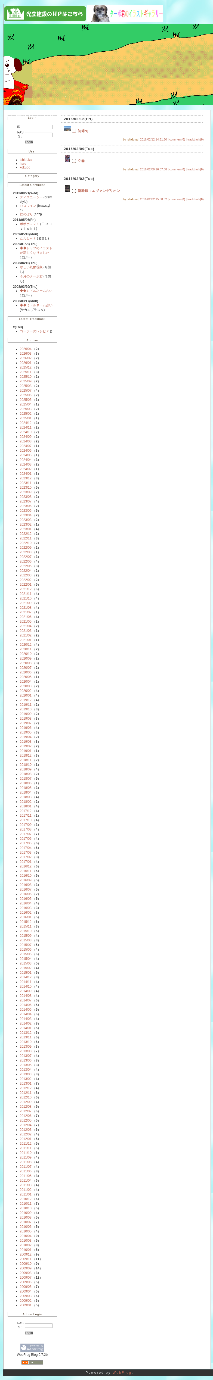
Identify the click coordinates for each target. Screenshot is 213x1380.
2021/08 (26, 608)
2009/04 (26, 1291)
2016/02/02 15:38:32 (153, 199)
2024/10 (26, 432)
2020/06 (26, 672)
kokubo (25, 167)
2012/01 (26, 1139)
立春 (81, 161)
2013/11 (26, 1037)
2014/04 (26, 1014)
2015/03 (26, 963)
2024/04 (26, 460)
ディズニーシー (32, 197)
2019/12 (26, 700)
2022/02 (26, 580)
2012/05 (26, 1120)
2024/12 (26, 423)
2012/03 (26, 1130)
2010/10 (26, 1208)
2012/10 (26, 1097)
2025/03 (26, 409)
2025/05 (26, 400)
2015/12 (26, 922)
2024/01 (26, 474)
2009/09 (26, 1268)
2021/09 (26, 603)
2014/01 (26, 1028)
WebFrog (122, 1373)
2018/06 (26, 783)
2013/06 (26, 1060)
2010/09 (26, 1213)
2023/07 (26, 501)
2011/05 (26, 1176)
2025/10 (26, 377)
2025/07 (26, 390)
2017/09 (26, 825)
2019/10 (26, 709)
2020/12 (26, 645)
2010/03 (26, 1240)
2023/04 (26, 515)
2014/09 (26, 991)
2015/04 (26, 959)
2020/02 (26, 691)
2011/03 (26, 1185)
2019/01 (26, 751)
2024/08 (26, 441)
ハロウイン (28, 206)
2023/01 (26, 529)
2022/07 (26, 557)
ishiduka (26, 160)
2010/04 (26, 1236)
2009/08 (26, 1273)
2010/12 (26, 1199)
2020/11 (26, 649)
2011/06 (26, 1171)
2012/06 (26, 1116)
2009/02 (26, 1301)
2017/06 (26, 839)
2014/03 (26, 1019)
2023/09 (26, 492)
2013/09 (26, 1046)
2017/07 (26, 834)
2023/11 (26, 483)
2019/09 (26, 714)
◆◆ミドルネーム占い (36, 291)
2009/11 (26, 1259)
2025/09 (26, 381)
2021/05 (26, 621)
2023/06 (26, 506)
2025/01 (26, 418)
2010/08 (26, 1217)
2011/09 (26, 1157)
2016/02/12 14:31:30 (153, 139)
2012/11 (26, 1093)
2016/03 (26, 908)
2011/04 (26, 1180)
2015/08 (26, 940)
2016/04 (26, 903)
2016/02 (26, 912)
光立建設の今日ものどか (37, 114)
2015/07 (26, 945)
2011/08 (26, 1162)
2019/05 (26, 732)
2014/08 (26, 996)
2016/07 (26, 889)
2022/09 (26, 547)
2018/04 (26, 792)
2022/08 (26, 552)
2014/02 (26, 1023)
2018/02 (26, 802)
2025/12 (26, 367)
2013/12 (26, 1033)
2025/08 (26, 386)
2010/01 (26, 1250)
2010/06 (26, 1227)
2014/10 (26, 986)
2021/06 (26, 617)
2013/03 (26, 1074)
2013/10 (26, 1042)
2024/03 (26, 464)
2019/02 (26, 746)
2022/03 (26, 575)
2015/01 (26, 973)
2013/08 (26, 1051)
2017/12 (26, 811)
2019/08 (26, 718)
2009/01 (26, 1305)
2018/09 (26, 769)
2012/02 (26, 1134)
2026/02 (26, 358)
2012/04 (26, 1125)
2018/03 (26, 797)
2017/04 (26, 848)
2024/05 (26, 455)
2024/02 (26, 469)
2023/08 (26, 497)
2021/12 (26, 589)
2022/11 (26, 538)
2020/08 (26, 663)
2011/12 (26, 1143)
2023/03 (26, 520)
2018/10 (26, 765)
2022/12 (26, 534)
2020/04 (26, 681)
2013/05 (26, 1065)
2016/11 (26, 871)
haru (23, 164)
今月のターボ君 (32, 276)
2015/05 (26, 954)
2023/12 (26, 478)
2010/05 (26, 1231)
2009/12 (26, 1254)
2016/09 (26, 880)
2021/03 (26, 631)
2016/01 (26, 917)
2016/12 (26, 866)
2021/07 (26, 612)
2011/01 (26, 1194)
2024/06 (26, 450)
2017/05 (26, 843)
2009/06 (26, 1282)
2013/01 (26, 1083)
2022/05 (26, 566)
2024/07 (26, 446)
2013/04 (26, 1070)
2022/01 (26, 584)
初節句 (83, 131)
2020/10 (26, 654)
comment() (177, 139)
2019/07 (26, 723)
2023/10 (26, 487)
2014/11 (26, 982)
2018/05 (26, 788)
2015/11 (26, 926)
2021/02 (26, 635)
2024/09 (26, 437)
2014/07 (26, 1000)
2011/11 (26, 1148)
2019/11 (26, 705)
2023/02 (26, 524)
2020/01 (26, 695)
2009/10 (26, 1264)
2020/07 (26, 668)
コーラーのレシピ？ (35, 331)
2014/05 (26, 1009)
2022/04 (26, 571)
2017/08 (26, 829)
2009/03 (26, 1296)
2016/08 (26, 885)
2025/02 (26, 414)
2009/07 (26, 1277)
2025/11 (26, 372)
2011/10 (26, 1153)
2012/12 (26, 1088)
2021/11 (26, 594)
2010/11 (26, 1204)
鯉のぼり (27, 214)
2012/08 (26, 1107)
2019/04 (26, 737)
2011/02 (26, 1190)
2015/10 (26, 931)
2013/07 (26, 1056)
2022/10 (26, 543)
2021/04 (26, 626)
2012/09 (26, 1102)
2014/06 (26, 1005)
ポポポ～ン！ (30, 224)
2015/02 (26, 968)
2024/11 (26, 427)
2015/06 (26, 949)
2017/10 (26, 820)
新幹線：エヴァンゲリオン (99, 191)
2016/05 (26, 899)
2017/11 (26, 815)
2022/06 (26, 561)
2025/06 (26, 395)
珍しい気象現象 (32, 267)
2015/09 (26, 936)
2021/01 (26, 640)
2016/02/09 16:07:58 (153, 169)
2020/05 (26, 677)
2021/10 (26, 598)
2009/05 (26, 1287)
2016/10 (26, 876)
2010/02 (26, 1245)
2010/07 (26, 1222)
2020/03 (26, 686)
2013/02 (26, 1079)
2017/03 (26, 852)
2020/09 (26, 658)
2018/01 (26, 806)
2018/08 (26, 774)
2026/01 (26, 363)
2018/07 (26, 778)
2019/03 (26, 742)
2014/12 (26, 977)
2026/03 (26, 353)
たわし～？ (28, 238)
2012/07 (26, 1111)
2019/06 (26, 728)
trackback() (195, 139)
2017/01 (26, 862)
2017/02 (26, 857)
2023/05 (26, 511)
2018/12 (26, 755)
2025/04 (26, 404)
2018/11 (26, 760)
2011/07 (26, 1167)
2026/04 (26, 349)
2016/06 (26, 894)
